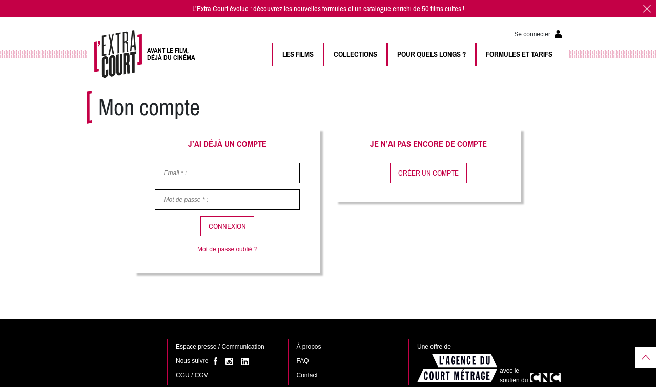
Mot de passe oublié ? (227, 249)
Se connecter (532, 34)
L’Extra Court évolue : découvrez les (243, 9)
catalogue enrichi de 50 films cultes (412, 9)
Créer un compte (428, 173)
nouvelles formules (320, 9)
